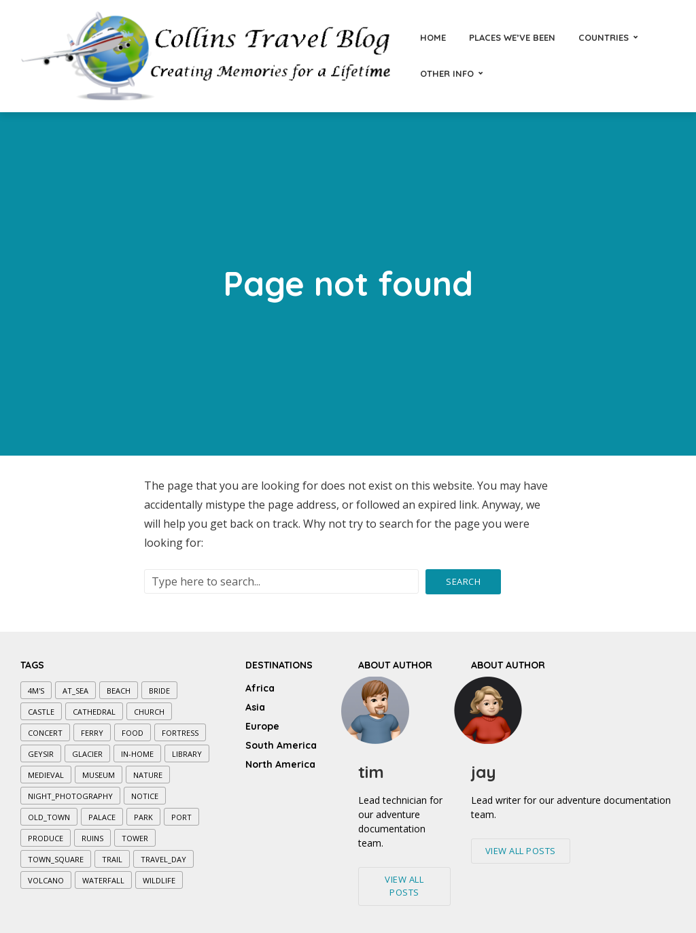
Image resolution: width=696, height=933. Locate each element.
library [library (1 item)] (187, 754)
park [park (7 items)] (143, 817)
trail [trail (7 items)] (112, 859)
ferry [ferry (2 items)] (92, 733)
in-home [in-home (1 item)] (137, 754)
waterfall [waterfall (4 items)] (103, 880)
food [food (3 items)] (132, 733)
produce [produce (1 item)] (45, 838)
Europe (262, 726)
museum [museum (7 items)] (98, 775)
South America (281, 745)
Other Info (447, 73)
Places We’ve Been (512, 37)
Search (463, 581)
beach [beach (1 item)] (118, 690)
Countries (603, 37)
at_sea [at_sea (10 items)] (75, 690)
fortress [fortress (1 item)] (180, 733)
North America (280, 764)
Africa (260, 688)
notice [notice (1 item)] (144, 796)
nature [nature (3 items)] (147, 775)
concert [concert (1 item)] (45, 733)
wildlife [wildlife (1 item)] (159, 880)
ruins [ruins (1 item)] (92, 838)
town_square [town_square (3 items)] (56, 859)
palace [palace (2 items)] (102, 817)
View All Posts (404, 886)
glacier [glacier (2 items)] (87, 754)
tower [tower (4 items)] (135, 838)
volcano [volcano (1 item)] (46, 880)
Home (433, 37)
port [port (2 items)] (181, 817)
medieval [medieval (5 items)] (46, 775)
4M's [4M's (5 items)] (36, 690)
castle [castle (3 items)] (41, 712)
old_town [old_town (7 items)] (49, 817)
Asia (255, 707)
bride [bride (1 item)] (159, 690)
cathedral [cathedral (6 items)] (94, 712)
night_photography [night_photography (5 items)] (70, 796)
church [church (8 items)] (149, 712)
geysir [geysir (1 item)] (41, 754)
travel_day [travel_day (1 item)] (163, 859)
